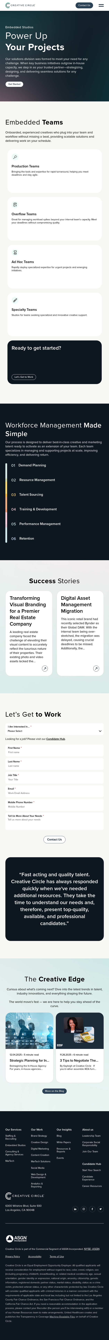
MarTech (9, 1161)
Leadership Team (91, 1136)
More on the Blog (54, 1091)
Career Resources (92, 1186)
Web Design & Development (38, 1176)
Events (60, 1158)
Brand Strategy (39, 1136)
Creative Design (39, 1142)
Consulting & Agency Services (14, 1153)
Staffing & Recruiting (10, 1137)
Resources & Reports (64, 1150)
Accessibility (34, 1256)
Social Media (37, 1168)
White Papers (64, 1142)
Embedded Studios (15, 1145)
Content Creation (40, 1155)
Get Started (14, 84)
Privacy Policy (12, 1256)
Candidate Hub (55, 739)
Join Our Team (90, 1151)
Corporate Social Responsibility (91, 1144)
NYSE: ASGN (91, 1249)
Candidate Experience (88, 1178)
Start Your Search (91, 1170)
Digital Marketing (40, 1149)
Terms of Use (57, 1256)
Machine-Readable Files (62, 1317)
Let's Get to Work (24, 377)
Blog (59, 1136)
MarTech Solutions (40, 1161)
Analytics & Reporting (37, 1185)
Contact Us (84, 5)
